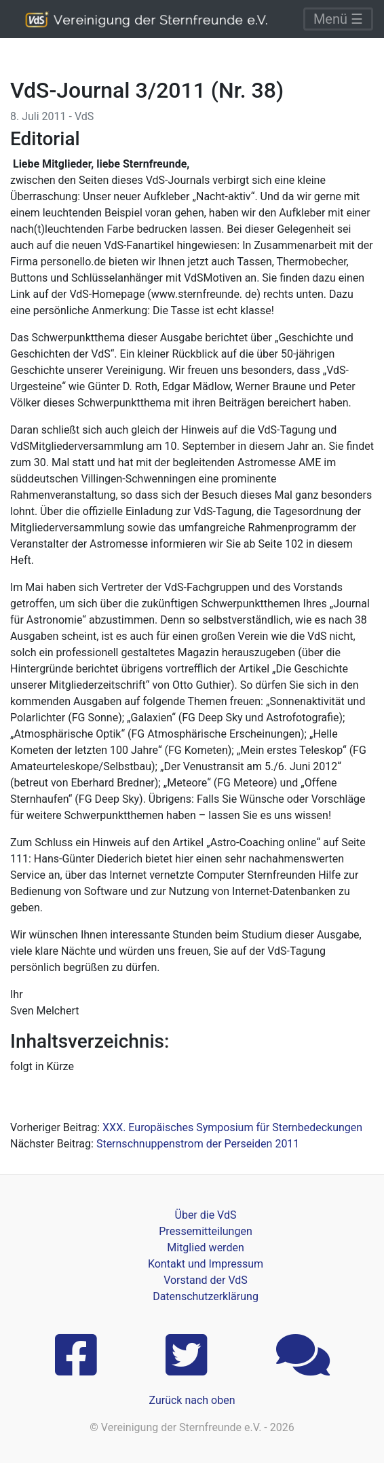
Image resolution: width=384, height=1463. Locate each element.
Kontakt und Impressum (205, 1263)
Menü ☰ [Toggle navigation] (338, 19)
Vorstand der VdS (206, 1280)
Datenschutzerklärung (205, 1296)
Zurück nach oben (192, 1400)
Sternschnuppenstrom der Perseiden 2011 (197, 1143)
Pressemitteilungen (205, 1231)
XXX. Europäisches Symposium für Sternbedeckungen (232, 1127)
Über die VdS (206, 1215)
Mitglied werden (205, 1247)
